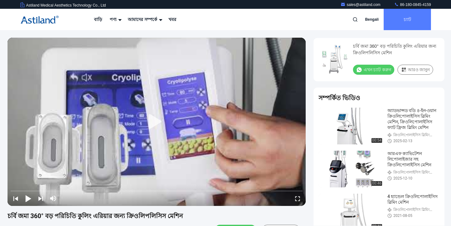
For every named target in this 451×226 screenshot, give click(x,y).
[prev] (15, 198)
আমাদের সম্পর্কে (144, 19)
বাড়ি (98, 19)
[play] (156, 122)
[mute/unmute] (53, 198)
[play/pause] (28, 198)
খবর (172, 19)
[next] (40, 198)
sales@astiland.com (360, 5)
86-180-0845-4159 (412, 5)
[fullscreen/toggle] (297, 198)
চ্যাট (407, 19)
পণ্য (115, 19)
